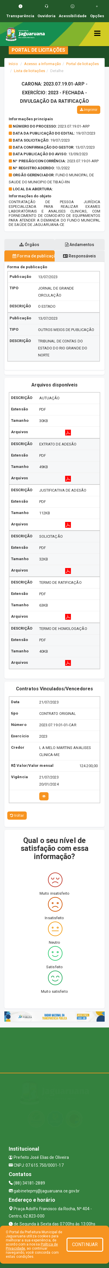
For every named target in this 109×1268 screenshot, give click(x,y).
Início (13, 64)
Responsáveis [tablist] (79, 256)
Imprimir (88, 110)
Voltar (17, 816)
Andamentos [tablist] (79, 244)
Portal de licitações (82, 64)
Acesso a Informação (42, 64)
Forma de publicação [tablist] (33, 256)
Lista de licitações (29, 71)
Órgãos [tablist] (29, 244)
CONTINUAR (85, 1244)
